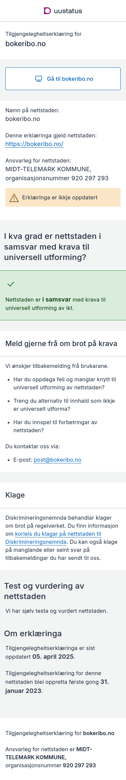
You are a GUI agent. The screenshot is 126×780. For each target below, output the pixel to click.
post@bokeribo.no (58, 459)
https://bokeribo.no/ (34, 143)
